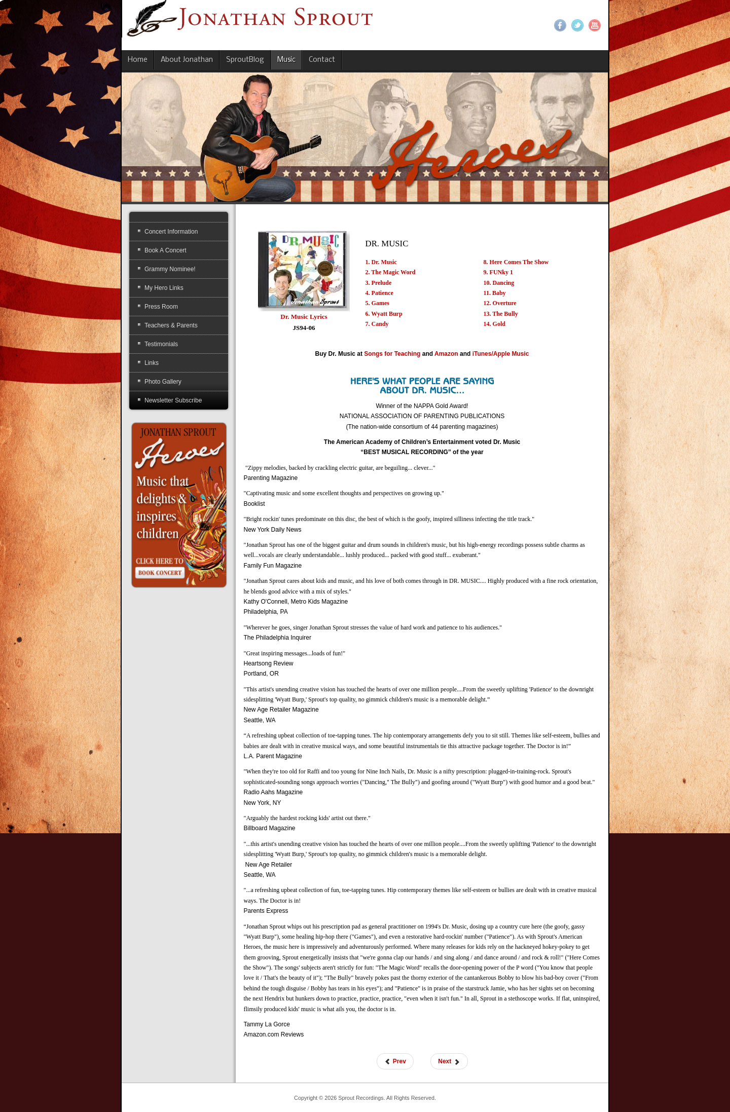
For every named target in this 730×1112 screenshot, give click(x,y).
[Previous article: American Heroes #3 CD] (395, 1061)
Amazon (446, 353)
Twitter (577, 25)
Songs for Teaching (392, 353)
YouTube (595, 25)
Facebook (560, 25)
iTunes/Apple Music (500, 353)
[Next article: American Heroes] (448, 1061)
